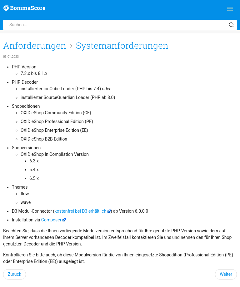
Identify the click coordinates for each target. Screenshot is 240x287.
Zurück (14, 274)
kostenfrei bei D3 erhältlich (80, 211)
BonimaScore (24, 8)
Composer (51, 219)
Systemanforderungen (122, 45)
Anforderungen (34, 45)
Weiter (226, 274)
